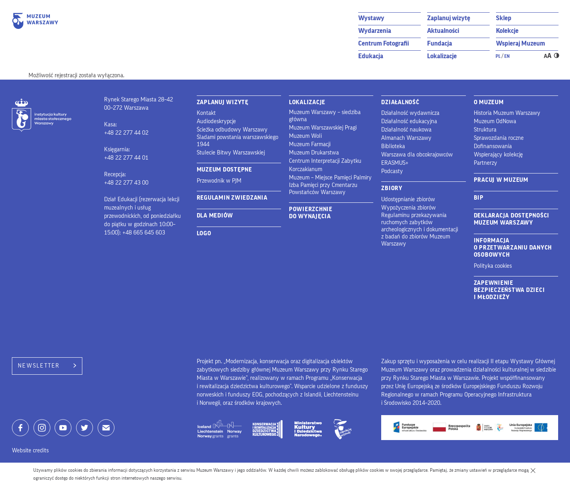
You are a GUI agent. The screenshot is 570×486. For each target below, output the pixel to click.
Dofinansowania (493, 146)
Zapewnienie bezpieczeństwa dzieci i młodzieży (509, 290)
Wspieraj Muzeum (520, 43)
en (507, 56)
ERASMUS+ (394, 163)
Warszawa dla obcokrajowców (417, 155)
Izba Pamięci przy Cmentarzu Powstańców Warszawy (323, 188)
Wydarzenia (374, 30)
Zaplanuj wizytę (448, 18)
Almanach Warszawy (406, 138)
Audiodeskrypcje (216, 121)
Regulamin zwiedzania (232, 198)
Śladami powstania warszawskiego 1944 (237, 140)
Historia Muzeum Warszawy (507, 113)
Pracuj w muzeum (501, 180)
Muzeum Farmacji (310, 144)
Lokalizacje (442, 56)
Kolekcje (507, 30)
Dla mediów (215, 216)
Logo (204, 233)
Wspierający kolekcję (498, 155)
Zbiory (392, 188)
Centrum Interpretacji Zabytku (325, 161)
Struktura (485, 130)
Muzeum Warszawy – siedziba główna (325, 115)
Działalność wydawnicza (410, 113)
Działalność (400, 102)
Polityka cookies (493, 266)
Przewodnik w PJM (219, 181)
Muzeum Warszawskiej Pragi (323, 128)
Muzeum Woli (305, 136)
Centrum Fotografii (383, 43)
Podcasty (392, 171)
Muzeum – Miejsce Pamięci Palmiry (330, 178)
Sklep (503, 18)
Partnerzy (485, 163)
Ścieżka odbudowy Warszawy (232, 130)
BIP (479, 198)
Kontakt (206, 113)
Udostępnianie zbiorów (408, 199)
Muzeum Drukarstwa (314, 153)
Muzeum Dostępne (224, 170)
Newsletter (47, 366)
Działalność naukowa (406, 130)
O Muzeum (489, 102)
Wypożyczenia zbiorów (408, 208)
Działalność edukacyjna (409, 121)
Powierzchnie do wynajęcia (310, 212)
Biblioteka (393, 146)
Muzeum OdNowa (495, 121)
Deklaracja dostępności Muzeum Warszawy (512, 219)
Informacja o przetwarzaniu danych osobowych (513, 248)
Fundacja (439, 43)
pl (498, 56)
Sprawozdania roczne (499, 138)
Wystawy (371, 18)
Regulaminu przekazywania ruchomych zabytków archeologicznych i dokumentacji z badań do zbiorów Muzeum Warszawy (419, 229)
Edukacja (370, 56)
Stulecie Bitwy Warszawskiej (231, 153)
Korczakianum (305, 169)
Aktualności (443, 30)
